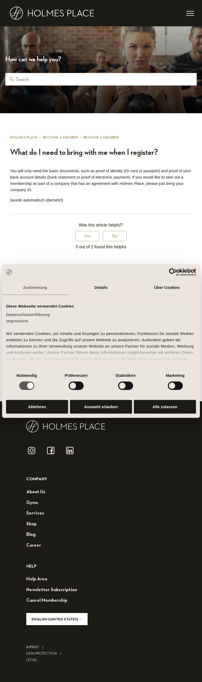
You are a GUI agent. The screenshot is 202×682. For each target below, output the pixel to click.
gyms (32, 502)
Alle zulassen (165, 406)
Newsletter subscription (51, 589)
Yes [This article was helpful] (87, 236)
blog (31, 534)
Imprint (36, 647)
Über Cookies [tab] (167, 287)
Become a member (60, 137)
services (35, 513)
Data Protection (45, 653)
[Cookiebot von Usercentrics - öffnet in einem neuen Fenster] (173, 272)
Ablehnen (37, 406)
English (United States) (57, 619)
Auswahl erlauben (101, 406)
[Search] (101, 79)
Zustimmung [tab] (35, 287)
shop (31, 524)
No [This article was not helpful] (114, 236)
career (33, 545)
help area (36, 579)
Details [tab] (101, 287)
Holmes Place (24, 137)
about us (36, 492)
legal (31, 660)
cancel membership (46, 600)
